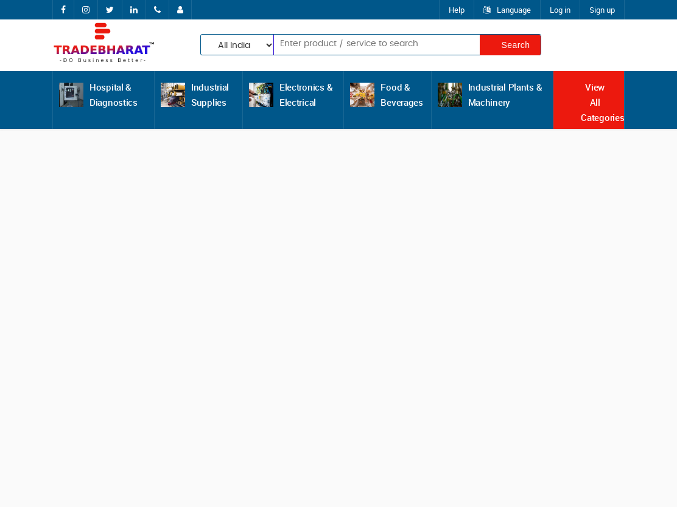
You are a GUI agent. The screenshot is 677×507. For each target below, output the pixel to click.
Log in (560, 9)
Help (457, 9)
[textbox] (357, 44)
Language (507, 9)
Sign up (602, 9)
